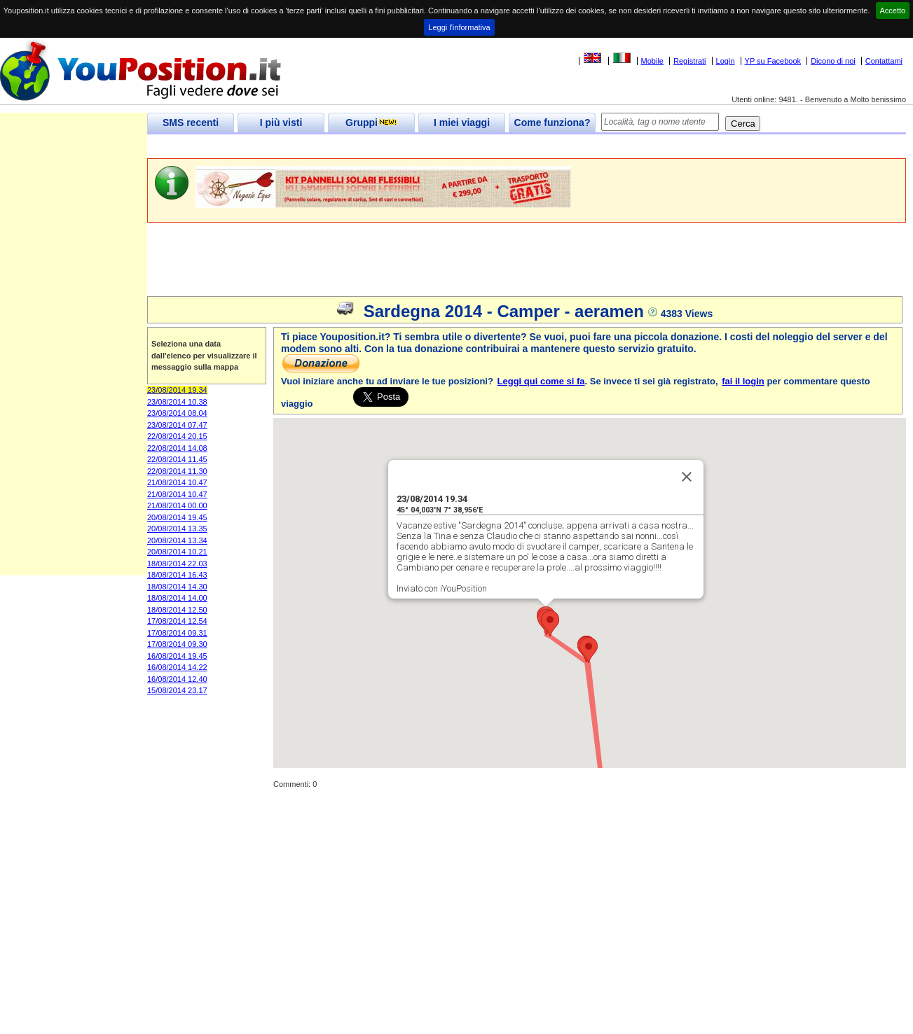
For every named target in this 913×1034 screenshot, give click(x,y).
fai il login (743, 381)
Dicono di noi (833, 61)
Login (725, 61)
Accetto (893, 10)
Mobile (652, 61)
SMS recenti (191, 122)
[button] (588, 648)
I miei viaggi (462, 122)
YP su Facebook (773, 61)
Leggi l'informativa (459, 27)
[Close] (686, 474)
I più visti (281, 122)
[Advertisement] (402, 146)
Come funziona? (552, 122)
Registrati (689, 61)
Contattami (883, 61)
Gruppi (371, 122)
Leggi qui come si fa (541, 381)
